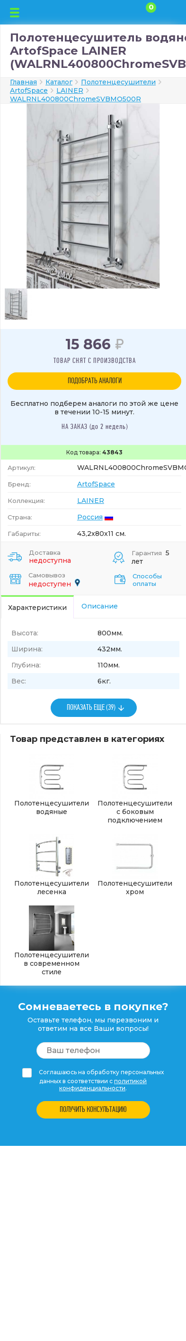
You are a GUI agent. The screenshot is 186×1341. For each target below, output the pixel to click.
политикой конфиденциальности (103, 1085)
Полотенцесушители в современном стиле (51, 940)
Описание (99, 606)
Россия (90, 517)
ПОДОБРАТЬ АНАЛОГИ (95, 381)
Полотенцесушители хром (134, 865)
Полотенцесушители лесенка (51, 865)
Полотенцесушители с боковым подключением (134, 789)
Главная (23, 82)
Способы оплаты (147, 579)
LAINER (90, 500)
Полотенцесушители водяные (51, 785)
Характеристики (37, 607)
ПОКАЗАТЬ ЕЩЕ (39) (91, 708)
